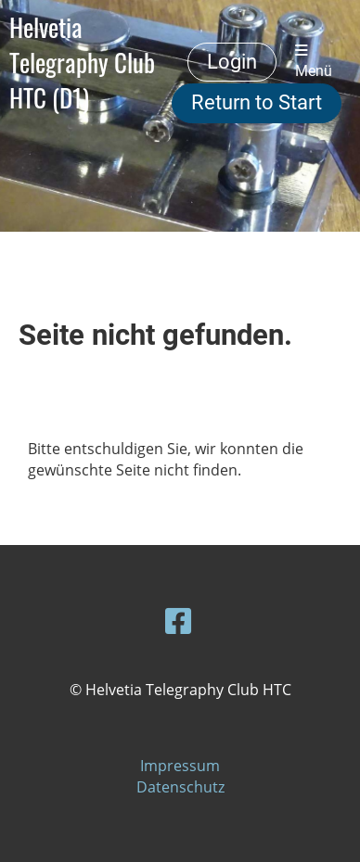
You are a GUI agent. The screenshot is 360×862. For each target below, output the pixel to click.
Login (232, 61)
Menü (313, 62)
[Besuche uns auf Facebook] (178, 620)
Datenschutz (180, 787)
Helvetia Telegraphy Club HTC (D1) (82, 62)
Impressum (180, 765)
